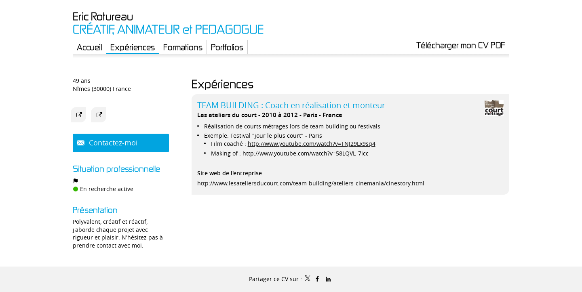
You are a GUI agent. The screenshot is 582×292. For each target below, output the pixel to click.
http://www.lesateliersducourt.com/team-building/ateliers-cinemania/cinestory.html (310, 183)
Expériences (222, 83)
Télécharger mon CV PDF (460, 45)
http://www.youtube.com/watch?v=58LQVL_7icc (305, 153)
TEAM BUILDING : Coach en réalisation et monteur (291, 105)
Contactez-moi (112, 142)
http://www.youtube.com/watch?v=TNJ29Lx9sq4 (311, 143)
